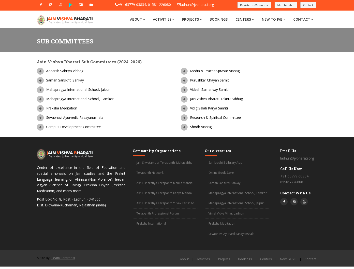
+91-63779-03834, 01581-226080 (144, 4)
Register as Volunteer (254, 5)
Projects (192, 19)
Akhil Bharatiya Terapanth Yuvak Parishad (165, 203)
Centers (245, 19)
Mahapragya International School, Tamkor (237, 193)
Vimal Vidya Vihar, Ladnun (226, 213)
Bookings (219, 19)
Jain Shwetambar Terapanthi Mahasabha (164, 163)
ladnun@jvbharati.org (197, 4)
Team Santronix (63, 258)
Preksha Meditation (221, 223)
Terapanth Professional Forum (157, 213)
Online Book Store (221, 173)
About (137, 19)
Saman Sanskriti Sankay (224, 183)
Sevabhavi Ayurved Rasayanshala (231, 234)
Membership (285, 5)
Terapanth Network (149, 173)
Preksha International (151, 223)
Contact (308, 5)
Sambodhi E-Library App (225, 163)
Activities (163, 19)
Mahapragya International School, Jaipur (236, 203)
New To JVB (273, 19)
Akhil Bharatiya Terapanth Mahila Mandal (164, 183)
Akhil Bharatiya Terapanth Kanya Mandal (164, 193)
